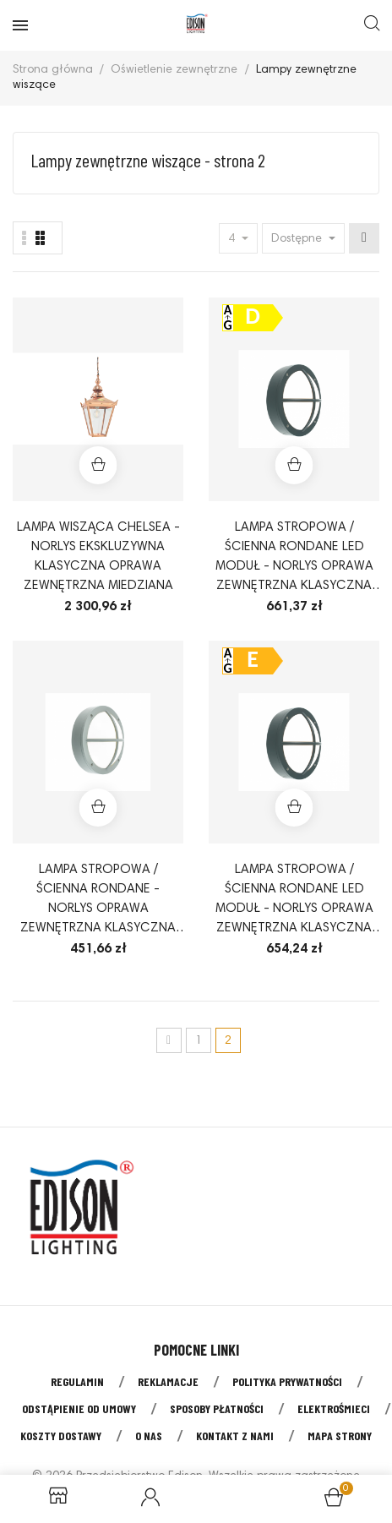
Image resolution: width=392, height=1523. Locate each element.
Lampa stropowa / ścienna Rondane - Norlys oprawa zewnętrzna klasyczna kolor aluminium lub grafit (98, 901)
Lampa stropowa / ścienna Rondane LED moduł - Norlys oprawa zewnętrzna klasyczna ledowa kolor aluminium (294, 901)
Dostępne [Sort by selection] (298, 239)
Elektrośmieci (333, 1408)
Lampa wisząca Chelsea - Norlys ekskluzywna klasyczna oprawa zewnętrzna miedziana (98, 556)
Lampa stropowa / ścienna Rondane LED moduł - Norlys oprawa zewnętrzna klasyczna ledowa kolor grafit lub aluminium (294, 558)
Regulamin (77, 1381)
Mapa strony (340, 1435)
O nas (148, 1435)
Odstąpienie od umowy (79, 1408)
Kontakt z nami (235, 1435)
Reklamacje (168, 1381)
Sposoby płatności (217, 1408)
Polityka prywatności (287, 1381)
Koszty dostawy (60, 1435)
